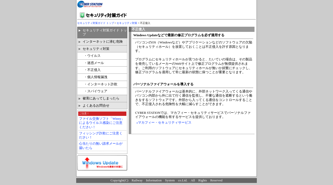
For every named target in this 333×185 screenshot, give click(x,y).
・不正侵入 (92, 70)
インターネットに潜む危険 (103, 41)
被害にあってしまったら (101, 98)
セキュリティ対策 (127, 23)
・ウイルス (92, 56)
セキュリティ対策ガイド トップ (95, 23)
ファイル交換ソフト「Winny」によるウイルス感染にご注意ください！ (102, 123)
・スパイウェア (95, 91)
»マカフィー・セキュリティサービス (163, 122)
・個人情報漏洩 (95, 77)
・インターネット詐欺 (100, 84)
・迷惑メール (94, 63)
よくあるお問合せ (96, 105)
